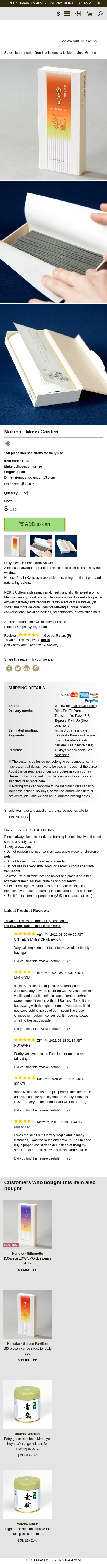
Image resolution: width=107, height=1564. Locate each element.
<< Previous (71, 41)
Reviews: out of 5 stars (37, 636)
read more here (33, 781)
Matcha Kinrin (27, 1524)
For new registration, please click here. (32, 926)
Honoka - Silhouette (27, 1253)
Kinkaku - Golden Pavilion (27, 1344)
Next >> (91, 41)
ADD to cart (34, 524)
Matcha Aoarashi (27, 1434)
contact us (17, 817)
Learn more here (80, 745)
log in (45, 640)
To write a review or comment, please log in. (36, 921)
